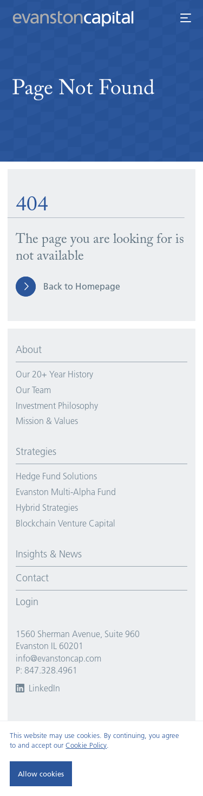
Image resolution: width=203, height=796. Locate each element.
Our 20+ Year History (54, 374)
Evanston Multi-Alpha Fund (66, 491)
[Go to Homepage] (81, 13)
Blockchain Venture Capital (65, 523)
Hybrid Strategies (47, 507)
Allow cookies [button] (41, 773)
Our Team (33, 389)
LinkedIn (38, 688)
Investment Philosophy (57, 405)
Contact (32, 578)
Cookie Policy (86, 745)
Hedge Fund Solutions (56, 476)
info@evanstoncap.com (58, 658)
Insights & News (49, 554)
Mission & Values (47, 420)
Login (27, 602)
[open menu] (185, 18)
